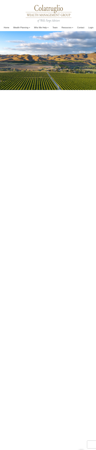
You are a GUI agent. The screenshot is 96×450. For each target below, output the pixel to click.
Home (6, 27)
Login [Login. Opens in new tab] (91, 27)
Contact (80, 27)
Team (55, 27)
